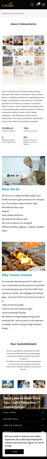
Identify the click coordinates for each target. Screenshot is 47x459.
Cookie (15, 436)
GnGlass (5, 13)
